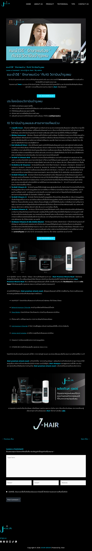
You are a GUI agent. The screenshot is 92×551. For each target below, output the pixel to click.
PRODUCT (50, 4)
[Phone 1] (16, 542)
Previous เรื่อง (8, 439)
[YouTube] (10, 542)
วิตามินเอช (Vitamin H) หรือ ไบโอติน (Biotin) (28, 222)
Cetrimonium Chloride (20, 326)
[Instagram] (4, 542)
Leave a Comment (12, 70)
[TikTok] (13, 542)
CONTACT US (83, 4)
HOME (28, 4)
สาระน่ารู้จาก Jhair (27, 70)
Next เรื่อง (85, 439)
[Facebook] (1, 542)
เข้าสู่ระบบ (3, 538)
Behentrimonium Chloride (21, 307)
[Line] (7, 542)
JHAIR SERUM (46, 548)
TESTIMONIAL (62, 4)
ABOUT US (38, 4)
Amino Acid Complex (19, 333)
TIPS (73, 4)
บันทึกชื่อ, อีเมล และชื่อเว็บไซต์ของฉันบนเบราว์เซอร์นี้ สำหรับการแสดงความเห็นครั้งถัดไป (38, 492)
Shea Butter (16, 312)
